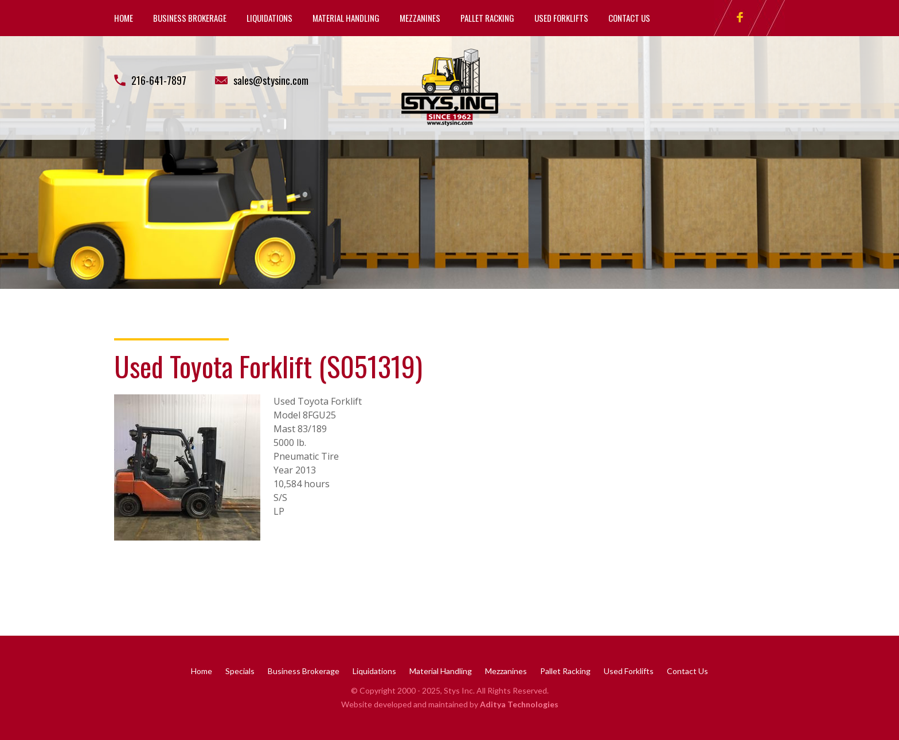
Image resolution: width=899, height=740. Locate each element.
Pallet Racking (487, 17)
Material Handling (346, 17)
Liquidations (269, 17)
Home (123, 17)
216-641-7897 (158, 80)
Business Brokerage (189, 17)
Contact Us (629, 17)
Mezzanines (420, 17)
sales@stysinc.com (270, 80)
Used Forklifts (561, 17)
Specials (240, 671)
